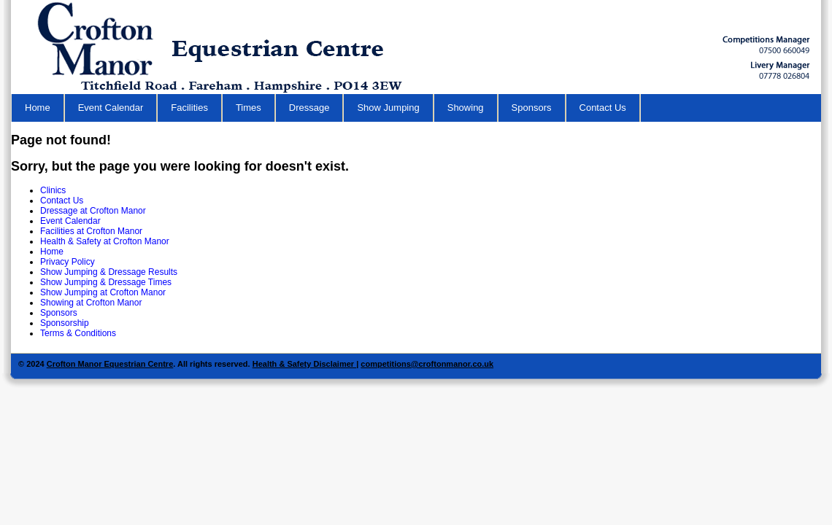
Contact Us (602, 107)
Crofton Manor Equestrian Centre (110, 363)
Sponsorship (64, 323)
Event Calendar (111, 107)
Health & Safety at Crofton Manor (104, 241)
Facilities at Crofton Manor (91, 231)
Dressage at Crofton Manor (93, 211)
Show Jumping (388, 107)
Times (248, 107)
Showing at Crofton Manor (91, 303)
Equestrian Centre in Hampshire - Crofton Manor (227, 47)
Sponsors (532, 107)
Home (37, 107)
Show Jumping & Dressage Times (106, 282)
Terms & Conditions (78, 333)
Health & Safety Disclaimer (304, 363)
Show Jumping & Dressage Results (108, 272)
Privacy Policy (67, 262)
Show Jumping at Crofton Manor (103, 292)
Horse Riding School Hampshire (766, 45)
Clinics (53, 190)
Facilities (189, 107)
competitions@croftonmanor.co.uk (427, 363)
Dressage (309, 107)
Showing (465, 107)
